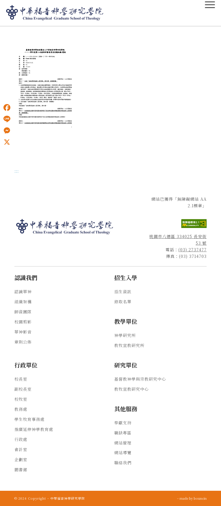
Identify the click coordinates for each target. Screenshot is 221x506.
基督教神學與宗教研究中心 (140, 379)
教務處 (20, 409)
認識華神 (23, 291)
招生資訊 (123, 291)
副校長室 (23, 389)
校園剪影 (23, 322)
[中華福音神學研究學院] (55, 13)
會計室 (20, 449)
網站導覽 (123, 452)
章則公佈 (23, 342)
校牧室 (20, 399)
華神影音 (23, 332)
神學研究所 (125, 335)
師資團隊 (23, 312)
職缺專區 (123, 433)
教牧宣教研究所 (129, 345)
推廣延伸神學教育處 (33, 429)
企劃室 (20, 459)
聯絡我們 (123, 462)
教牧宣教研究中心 (131, 389)
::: (16, 171)
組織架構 (23, 301)
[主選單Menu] (210, 4)
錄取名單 (123, 301)
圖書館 (20, 469)
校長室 (20, 379)
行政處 (20, 439)
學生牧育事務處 (29, 419)
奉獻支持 (123, 422)
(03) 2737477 (192, 249)
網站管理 (123, 443)
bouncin (200, 498)
